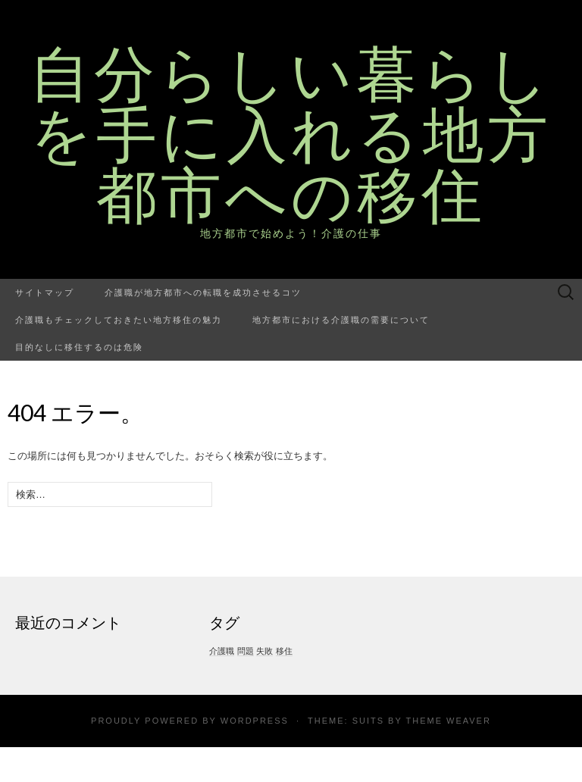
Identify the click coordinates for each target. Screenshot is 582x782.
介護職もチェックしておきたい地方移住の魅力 (118, 319)
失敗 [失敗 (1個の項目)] (264, 650)
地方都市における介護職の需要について (341, 319)
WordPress (255, 720)
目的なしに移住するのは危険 (79, 347)
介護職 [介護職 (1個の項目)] (221, 650)
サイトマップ (44, 292)
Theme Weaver (447, 720)
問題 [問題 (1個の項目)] (245, 650)
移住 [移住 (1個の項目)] (284, 650)
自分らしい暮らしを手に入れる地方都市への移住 (291, 133)
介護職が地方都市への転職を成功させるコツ (203, 292)
